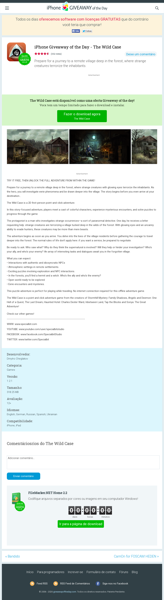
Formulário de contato (101, 572)
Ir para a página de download (80, 524)
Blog (135, 572)
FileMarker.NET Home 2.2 (47, 493)
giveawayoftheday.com (64, 591)
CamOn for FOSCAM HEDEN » (136, 556)
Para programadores (50, 572)
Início (30, 572)
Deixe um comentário (140, 54)
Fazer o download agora (82, 116)
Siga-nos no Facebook (115, 583)
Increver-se (75, 572)
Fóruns (123, 572)
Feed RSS (42, 583)
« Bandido (12, 556)
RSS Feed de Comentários (75, 583)
